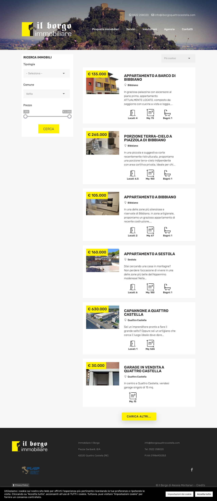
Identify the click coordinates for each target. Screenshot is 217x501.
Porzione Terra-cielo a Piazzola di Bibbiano (148, 138)
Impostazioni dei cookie (179, 494)
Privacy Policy (21, 485)
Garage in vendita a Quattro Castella (144, 369)
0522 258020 (140, 15)
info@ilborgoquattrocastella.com (175, 15)
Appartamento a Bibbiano (150, 197)
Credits (200, 485)
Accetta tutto (204, 494)
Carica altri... (139, 416)
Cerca (48, 129)
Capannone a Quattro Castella (146, 312)
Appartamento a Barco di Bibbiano (150, 77)
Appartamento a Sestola (149, 254)
